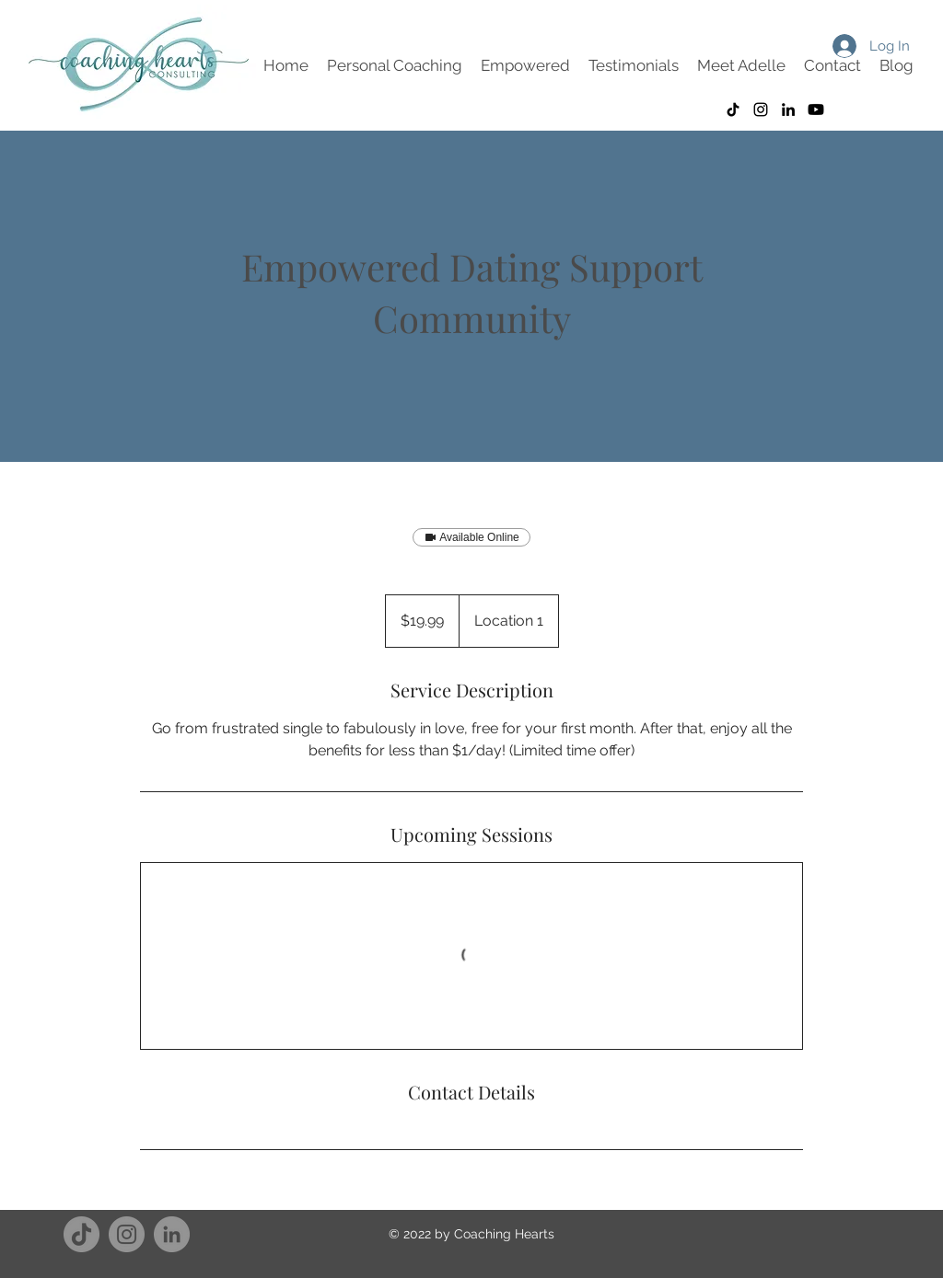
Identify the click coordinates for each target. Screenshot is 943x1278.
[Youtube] (816, 109)
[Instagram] (760, 109)
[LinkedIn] (172, 1234)
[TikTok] (733, 109)
